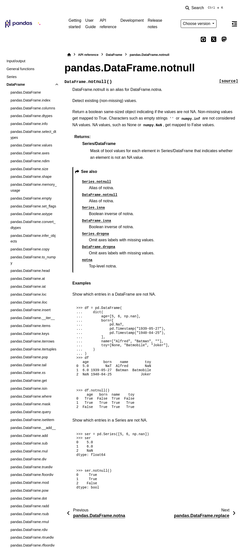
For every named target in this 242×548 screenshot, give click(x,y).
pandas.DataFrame (25, 92)
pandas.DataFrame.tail (28, 365)
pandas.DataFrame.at (27, 279)
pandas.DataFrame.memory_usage (33, 187)
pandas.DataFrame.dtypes (31, 116)
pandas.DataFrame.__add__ (33, 428)
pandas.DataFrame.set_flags (33, 206)
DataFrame (15, 84)
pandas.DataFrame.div (28, 459)
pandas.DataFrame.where (30, 396)
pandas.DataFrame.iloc (28, 302)
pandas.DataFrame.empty (30, 198)
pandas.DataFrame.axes (29, 153)
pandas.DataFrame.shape (30, 177)
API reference (108, 23)
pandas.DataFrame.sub (28, 443)
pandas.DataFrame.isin (28, 388)
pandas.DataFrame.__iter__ (32, 318)
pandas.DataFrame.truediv (31, 467)
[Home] (69, 54)
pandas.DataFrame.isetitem (32, 420)
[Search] (205, 8)
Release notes (155, 23)
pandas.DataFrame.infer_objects (32, 239)
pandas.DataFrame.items (30, 326)
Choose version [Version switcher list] (197, 23)
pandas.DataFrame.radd (29, 506)
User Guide (90, 23)
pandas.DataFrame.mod (29, 483)
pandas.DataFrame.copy (29, 249)
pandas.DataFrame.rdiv (28, 530)
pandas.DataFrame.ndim (29, 161)
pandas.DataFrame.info (28, 124)
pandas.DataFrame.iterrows (32, 341)
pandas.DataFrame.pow (29, 490)
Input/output (15, 61)
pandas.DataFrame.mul (28, 451)
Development (132, 20)
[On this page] (234, 24)
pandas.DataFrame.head (30, 271)
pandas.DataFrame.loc (28, 294)
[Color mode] (224, 24)
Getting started (74, 23)
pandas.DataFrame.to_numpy (33, 260)
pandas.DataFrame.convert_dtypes (32, 225)
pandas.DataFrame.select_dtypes (33, 135)
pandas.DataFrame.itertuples (33, 349)
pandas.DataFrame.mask (30, 404)
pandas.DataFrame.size (29, 169)
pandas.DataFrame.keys (29, 334)
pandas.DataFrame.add (29, 436)
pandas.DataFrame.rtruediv (32, 537)
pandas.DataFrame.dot (28, 498)
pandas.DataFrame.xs (27, 373)
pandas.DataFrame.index (30, 100)
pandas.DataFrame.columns (32, 108)
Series (11, 77)
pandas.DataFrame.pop (29, 357)
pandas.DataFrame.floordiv (31, 475)
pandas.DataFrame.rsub (29, 514)
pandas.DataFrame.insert (30, 310)
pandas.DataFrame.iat (27, 286)
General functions (20, 69)
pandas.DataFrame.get (28, 381)
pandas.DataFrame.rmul (29, 522)
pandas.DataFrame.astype (31, 214)
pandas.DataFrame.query (30, 412)
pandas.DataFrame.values (31, 145)
